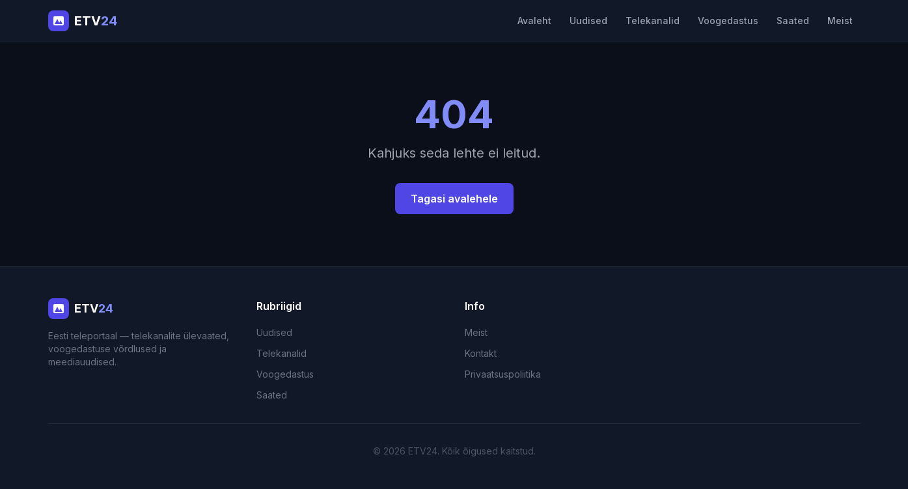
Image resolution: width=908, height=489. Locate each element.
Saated (793, 20)
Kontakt (481, 353)
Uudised (588, 20)
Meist (840, 20)
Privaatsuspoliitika (503, 374)
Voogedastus (728, 20)
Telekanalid (653, 20)
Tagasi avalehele (454, 198)
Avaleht (534, 20)
